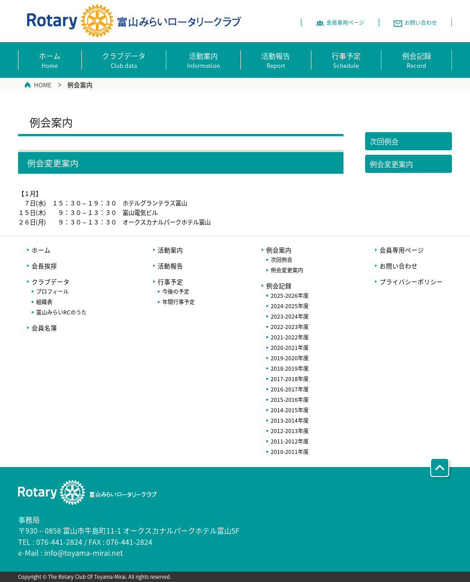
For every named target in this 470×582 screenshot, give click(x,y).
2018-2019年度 (290, 368)
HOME (43, 84)
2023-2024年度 (290, 316)
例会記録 (278, 285)
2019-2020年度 (290, 358)
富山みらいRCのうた (61, 312)
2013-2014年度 (290, 420)
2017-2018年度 (290, 379)
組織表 (44, 302)
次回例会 (281, 260)
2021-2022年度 (290, 337)
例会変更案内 (287, 270)
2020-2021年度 (290, 347)
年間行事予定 (178, 302)
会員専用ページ (402, 249)
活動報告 (170, 265)
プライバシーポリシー (411, 281)
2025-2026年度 (290, 295)
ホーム (41, 249)
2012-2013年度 (290, 431)
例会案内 (278, 249)
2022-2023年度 (290, 327)
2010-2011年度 (290, 452)
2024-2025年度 (290, 306)
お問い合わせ (399, 265)
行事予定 (170, 281)
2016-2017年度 (290, 389)
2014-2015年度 (290, 410)
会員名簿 (44, 327)
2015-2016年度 (290, 400)
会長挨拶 (44, 265)
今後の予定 (175, 291)
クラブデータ (51, 281)
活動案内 (170, 249)
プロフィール (52, 291)
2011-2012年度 (290, 441)
